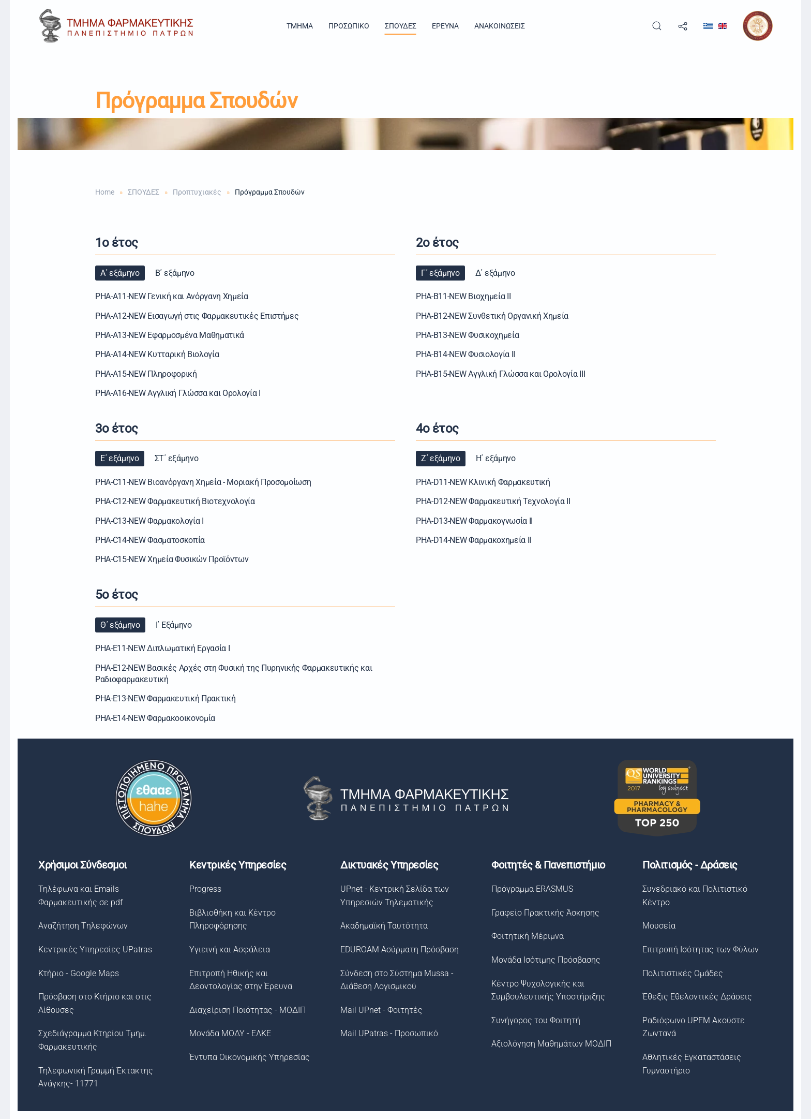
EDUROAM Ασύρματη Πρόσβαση (397, 949)
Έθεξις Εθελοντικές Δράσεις (694, 997)
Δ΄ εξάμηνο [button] (495, 273)
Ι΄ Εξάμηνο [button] (174, 625)
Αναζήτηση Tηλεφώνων (81, 926)
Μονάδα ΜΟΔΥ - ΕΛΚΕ (228, 1033)
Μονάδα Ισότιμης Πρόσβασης (543, 960)
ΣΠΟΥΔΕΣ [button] (400, 26)
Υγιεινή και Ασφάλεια (227, 949)
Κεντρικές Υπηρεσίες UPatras (93, 949)
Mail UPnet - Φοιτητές (379, 1010)
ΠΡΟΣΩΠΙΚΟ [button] (348, 26)
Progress (203, 889)
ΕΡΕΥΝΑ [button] (445, 26)
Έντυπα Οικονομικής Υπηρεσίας (247, 1057)
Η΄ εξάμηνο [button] (496, 458)
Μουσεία (656, 926)
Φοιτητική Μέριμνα (525, 936)
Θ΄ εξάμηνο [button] (120, 625)
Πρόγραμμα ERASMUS (529, 889)
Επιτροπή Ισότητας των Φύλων (698, 949)
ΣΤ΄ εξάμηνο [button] (176, 458)
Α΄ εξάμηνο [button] (120, 273)
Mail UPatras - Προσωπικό (387, 1033)
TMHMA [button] (300, 26)
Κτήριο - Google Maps (76, 973)
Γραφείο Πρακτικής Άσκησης (543, 913)
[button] (657, 26)
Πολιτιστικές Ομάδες (680, 973)
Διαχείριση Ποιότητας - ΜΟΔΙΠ (245, 1010)
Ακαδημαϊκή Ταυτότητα (382, 926)
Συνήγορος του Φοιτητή (533, 1020)
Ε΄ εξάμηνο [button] (119, 458)
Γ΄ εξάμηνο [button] (440, 273)
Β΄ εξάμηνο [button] (174, 273)
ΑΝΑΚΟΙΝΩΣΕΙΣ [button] (499, 26)
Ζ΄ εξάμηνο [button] (440, 458)
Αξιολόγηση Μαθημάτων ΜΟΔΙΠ (549, 1044)
